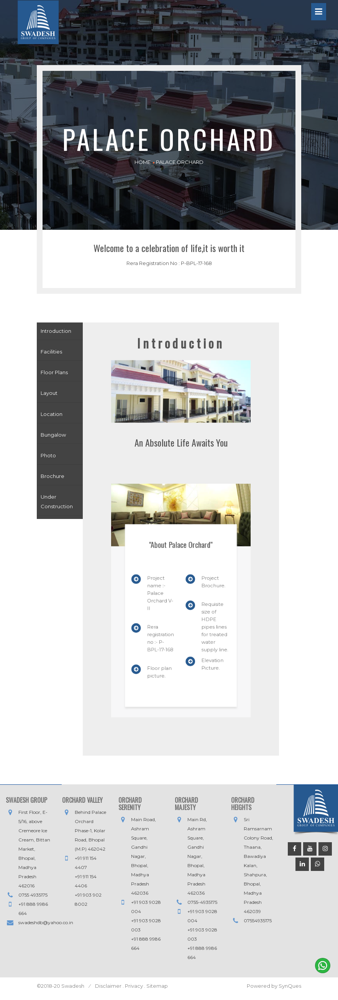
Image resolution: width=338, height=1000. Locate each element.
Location (51, 414)
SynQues (290, 986)
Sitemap (156, 986)
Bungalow (53, 435)
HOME (143, 162)
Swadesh (73, 986)
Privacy (134, 986)
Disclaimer (108, 986)
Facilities (51, 352)
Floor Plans (54, 372)
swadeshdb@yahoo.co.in (45, 922)
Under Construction (57, 501)
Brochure (52, 476)
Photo (48, 455)
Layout (49, 393)
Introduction (56, 331)
